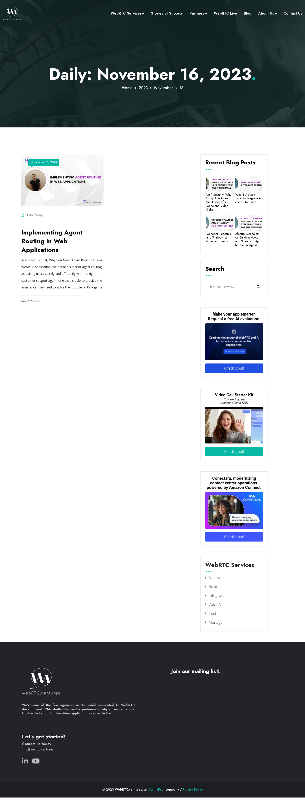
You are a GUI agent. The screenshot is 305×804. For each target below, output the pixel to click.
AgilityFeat (156, 789)
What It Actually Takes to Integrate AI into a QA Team (248, 198)
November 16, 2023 (43, 162)
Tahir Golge (35, 215)
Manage (215, 622)
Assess (214, 577)
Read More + (30, 301)
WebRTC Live (225, 13)
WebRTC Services (126, 13)
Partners (197, 13)
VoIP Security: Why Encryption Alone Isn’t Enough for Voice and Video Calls (218, 202)
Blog (247, 13)
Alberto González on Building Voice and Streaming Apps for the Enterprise (248, 239)
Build (213, 586)
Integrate (216, 595)
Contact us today (36, 743)
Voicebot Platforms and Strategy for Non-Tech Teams (218, 237)
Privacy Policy (193, 789)
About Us (266, 13)
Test (212, 613)
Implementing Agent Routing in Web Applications (52, 241)
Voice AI (215, 604)
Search (214, 269)
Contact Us (292, 13)
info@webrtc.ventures (38, 749)
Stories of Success (167, 13)
